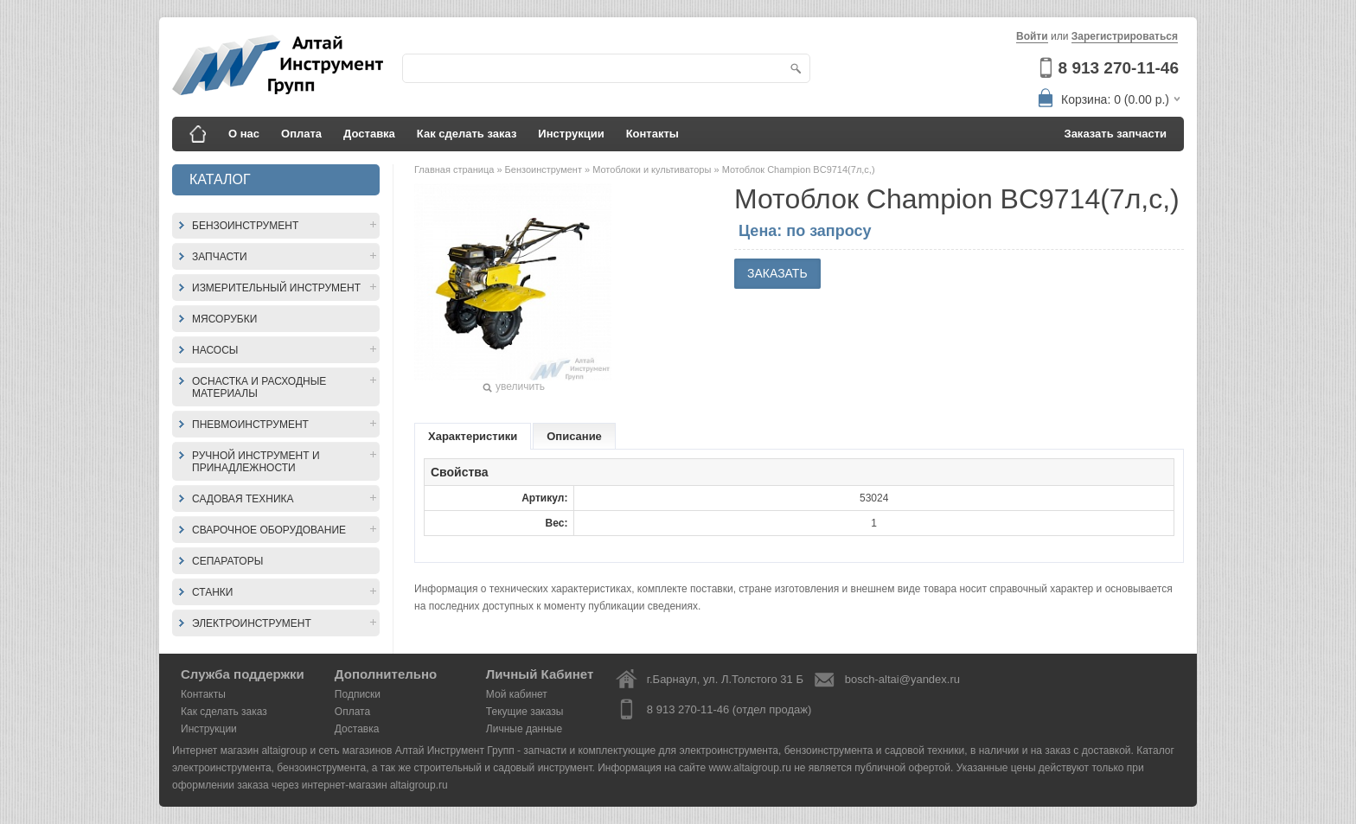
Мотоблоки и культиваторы (652, 169)
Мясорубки (224, 319)
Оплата (301, 133)
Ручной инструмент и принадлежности (256, 462)
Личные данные (524, 729)
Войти (1032, 36)
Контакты (652, 133)
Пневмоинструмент (250, 424)
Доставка (369, 133)
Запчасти (219, 257)
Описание (574, 436)
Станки (212, 592)
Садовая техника (243, 499)
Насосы (215, 350)
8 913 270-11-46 (1119, 68)
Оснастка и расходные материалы (259, 387)
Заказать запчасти (1116, 133)
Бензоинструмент (245, 226)
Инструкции (571, 133)
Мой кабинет (516, 694)
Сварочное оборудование (269, 530)
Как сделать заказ (467, 133)
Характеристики (472, 436)
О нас (243, 133)
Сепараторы (227, 561)
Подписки (358, 694)
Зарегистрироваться (1124, 36)
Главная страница (455, 169)
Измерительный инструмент (276, 288)
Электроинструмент (251, 623)
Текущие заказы (525, 712)
